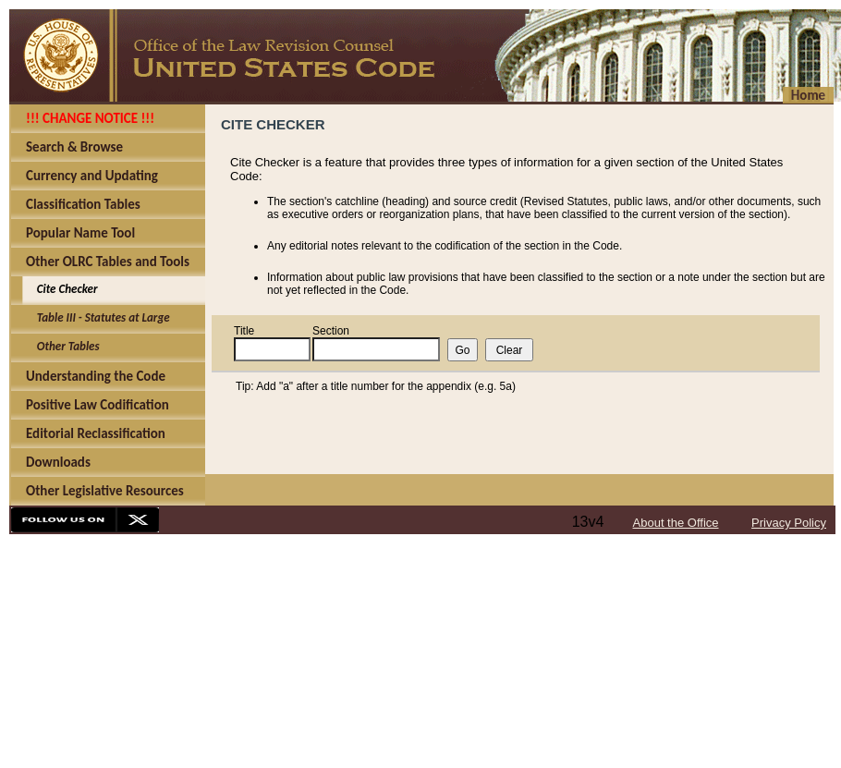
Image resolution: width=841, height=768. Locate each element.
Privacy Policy (788, 523)
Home (808, 95)
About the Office (676, 523)
